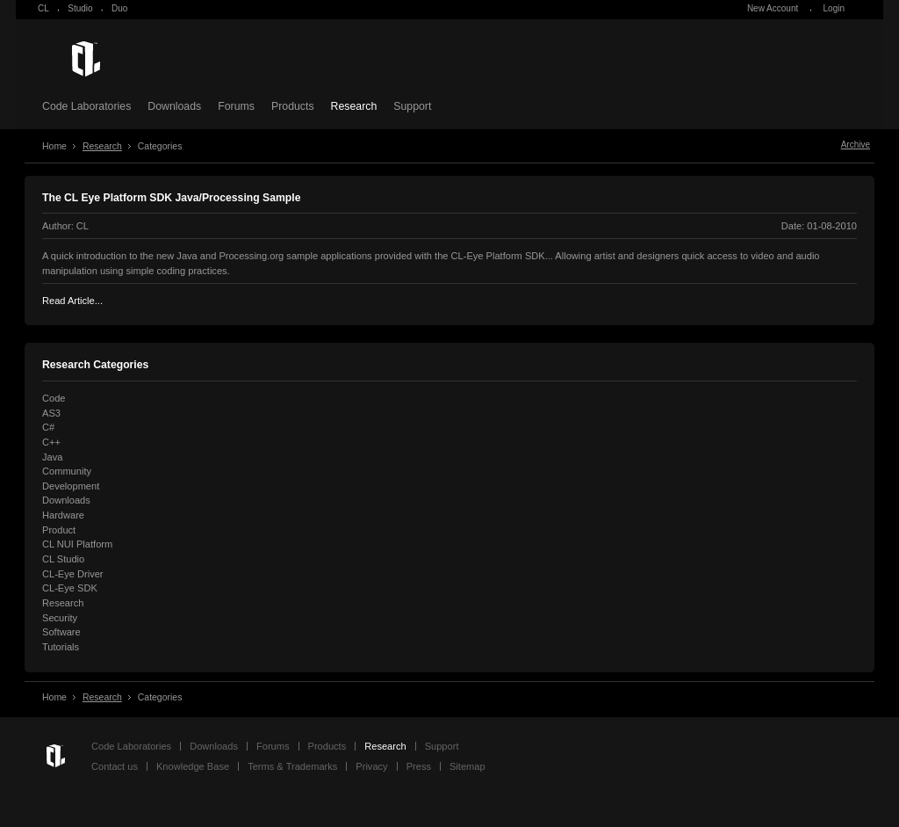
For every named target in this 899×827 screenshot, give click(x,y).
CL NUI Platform (77, 544)
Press (418, 766)
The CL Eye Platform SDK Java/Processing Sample (171, 198)
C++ (51, 442)
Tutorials (60, 647)
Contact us (114, 766)
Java (52, 457)
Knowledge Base (192, 766)
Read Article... (72, 300)
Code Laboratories (86, 106)
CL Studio (63, 559)
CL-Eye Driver (73, 574)
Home (54, 146)
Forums (236, 106)
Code (53, 398)
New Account (772, 8)
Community (66, 471)
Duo (119, 8)
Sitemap (467, 766)
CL (43, 8)
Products (292, 106)
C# (48, 427)
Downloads (174, 106)
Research (354, 106)
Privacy (371, 766)
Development (70, 486)
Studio (80, 8)
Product (59, 530)
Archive (855, 144)
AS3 (51, 413)
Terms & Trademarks (292, 766)
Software (61, 632)
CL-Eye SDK (69, 588)
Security (59, 618)
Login (834, 8)
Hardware (63, 515)
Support (412, 106)
